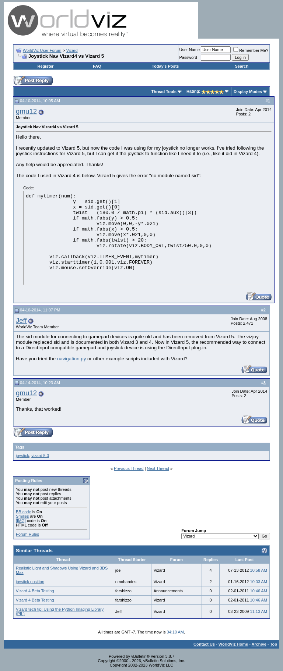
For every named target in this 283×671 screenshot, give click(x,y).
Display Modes (248, 91)
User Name (189, 49)
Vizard (72, 50)
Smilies (22, 516)
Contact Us (204, 644)
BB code (23, 512)
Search (241, 66)
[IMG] (21, 520)
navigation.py (71, 358)
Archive (259, 644)
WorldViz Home (233, 644)
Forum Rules (27, 534)
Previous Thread (129, 468)
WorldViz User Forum (42, 50)
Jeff (21, 320)
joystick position (30, 581)
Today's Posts (165, 66)
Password (188, 57)
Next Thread (158, 468)
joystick (22, 455)
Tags (19, 447)
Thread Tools (164, 91)
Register (46, 66)
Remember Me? (250, 50)
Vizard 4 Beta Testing (35, 591)
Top (273, 644)
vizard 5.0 (40, 455)
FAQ (97, 66)
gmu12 (26, 111)
